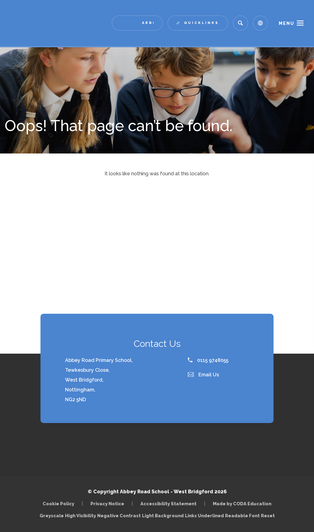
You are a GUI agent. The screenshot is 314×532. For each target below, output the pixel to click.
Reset (268, 515)
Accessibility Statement (168, 503)
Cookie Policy (58, 503)
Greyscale (52, 515)
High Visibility (80, 515)
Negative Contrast (119, 515)
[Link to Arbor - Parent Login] (137, 23)
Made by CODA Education (242, 503)
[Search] (240, 23)
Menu (286, 23)
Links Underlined (204, 515)
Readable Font (242, 515)
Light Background (163, 515)
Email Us (203, 375)
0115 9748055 (208, 360)
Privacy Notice (107, 503)
